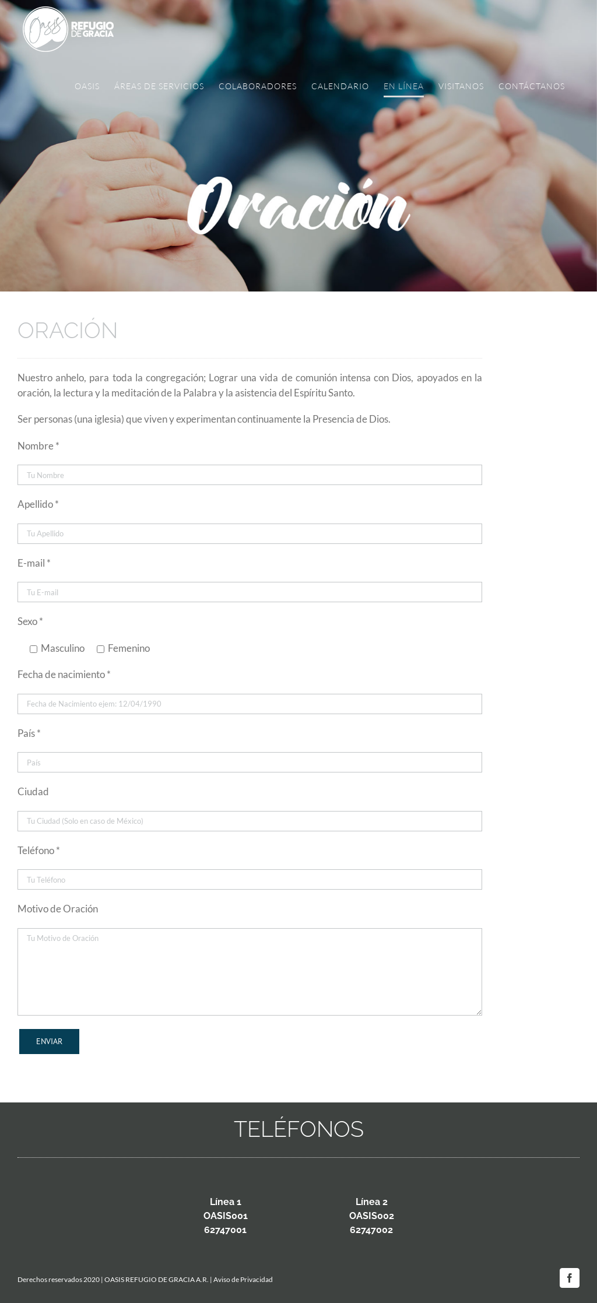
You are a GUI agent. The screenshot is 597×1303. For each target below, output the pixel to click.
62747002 (371, 1229)
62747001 (225, 1229)
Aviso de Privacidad (243, 1279)
